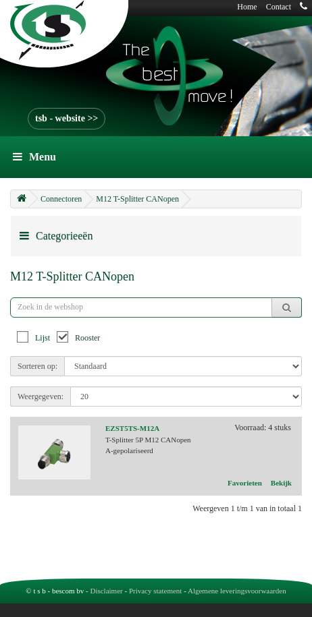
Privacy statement (155, 591)
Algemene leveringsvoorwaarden (237, 591)
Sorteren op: (37, 366)
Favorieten (245, 483)
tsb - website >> (66, 118)
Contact (278, 6)
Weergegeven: (40, 396)
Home (247, 6)
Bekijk (281, 483)
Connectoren (61, 199)
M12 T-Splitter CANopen (137, 199)
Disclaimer (106, 591)
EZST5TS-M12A (132, 428)
